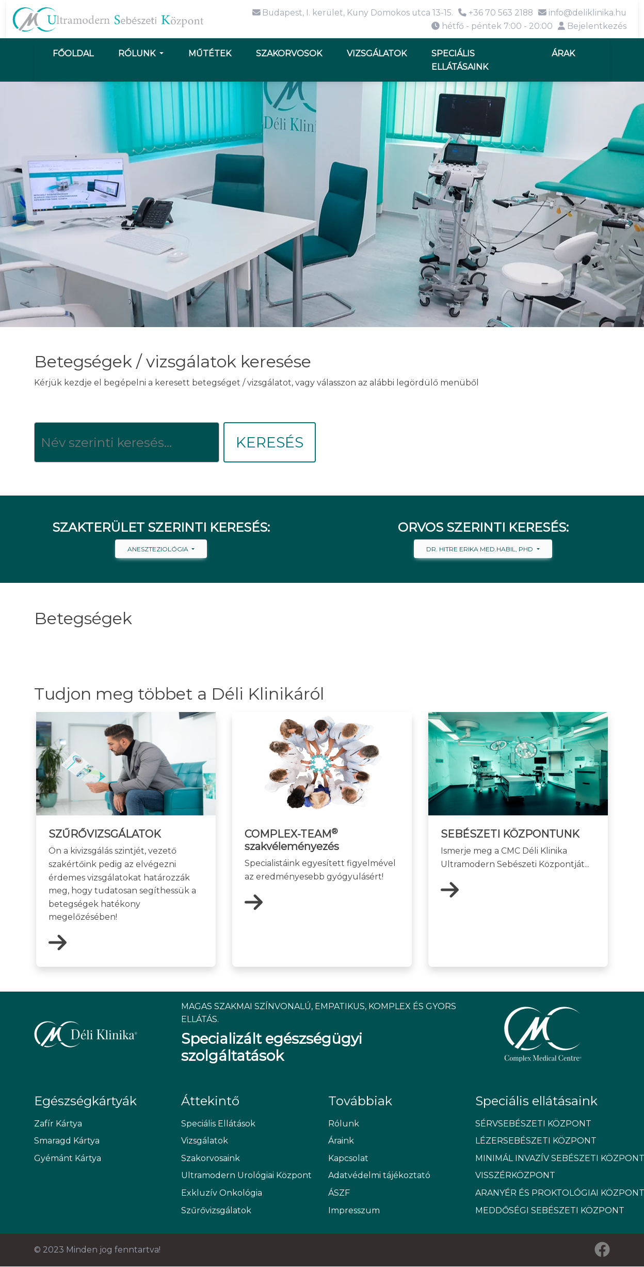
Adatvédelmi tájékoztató (379, 1176)
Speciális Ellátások (218, 1124)
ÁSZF (339, 1193)
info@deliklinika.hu (581, 13)
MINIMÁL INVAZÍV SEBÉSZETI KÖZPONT (542, 1158)
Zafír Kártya (58, 1124)
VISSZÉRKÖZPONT (515, 1176)
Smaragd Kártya (67, 1141)
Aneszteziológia (158, 549)
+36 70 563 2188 (494, 13)
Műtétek (209, 53)
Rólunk (137, 53)
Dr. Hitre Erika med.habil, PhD (480, 549)
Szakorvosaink (210, 1158)
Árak (563, 53)
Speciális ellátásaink (459, 60)
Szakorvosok (289, 53)
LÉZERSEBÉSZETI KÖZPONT (536, 1141)
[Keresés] (126, 442)
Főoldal (73, 53)
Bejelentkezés (592, 25)
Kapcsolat (348, 1158)
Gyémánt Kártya (67, 1158)
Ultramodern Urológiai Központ (246, 1176)
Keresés (269, 442)
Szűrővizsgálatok (216, 1210)
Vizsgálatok (377, 53)
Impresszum (354, 1210)
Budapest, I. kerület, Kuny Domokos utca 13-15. (349, 13)
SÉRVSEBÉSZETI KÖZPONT (533, 1124)
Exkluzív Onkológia (221, 1193)
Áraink (341, 1141)
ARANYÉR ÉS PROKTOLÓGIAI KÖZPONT (542, 1193)
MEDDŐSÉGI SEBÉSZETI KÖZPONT (542, 1210)
